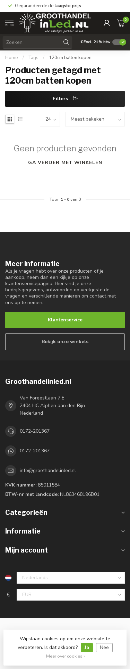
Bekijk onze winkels (65, 341)
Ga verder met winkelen (65, 162)
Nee (104, 647)
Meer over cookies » (66, 656)
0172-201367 (35, 431)
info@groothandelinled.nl (48, 470)
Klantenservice (65, 320)
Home (11, 58)
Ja (87, 647)
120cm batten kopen (70, 58)
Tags (33, 58)
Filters (65, 98)
